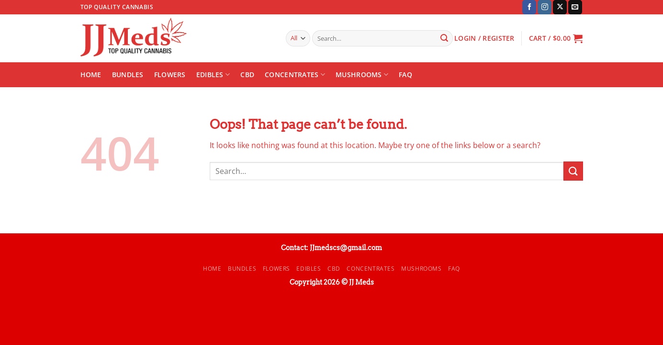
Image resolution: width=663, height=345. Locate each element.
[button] (556, 38)
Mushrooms (362, 75)
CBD (247, 74)
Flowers (170, 74)
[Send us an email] (575, 7)
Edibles (213, 75)
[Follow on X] (560, 7)
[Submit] (444, 38)
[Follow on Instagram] (544, 7)
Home (90, 74)
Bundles (128, 74)
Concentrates (295, 75)
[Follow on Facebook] (529, 7)
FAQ (405, 74)
